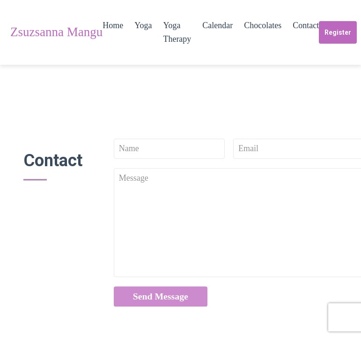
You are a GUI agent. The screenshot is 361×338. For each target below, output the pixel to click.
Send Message (160, 299)
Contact (306, 25)
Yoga (143, 25)
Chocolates (262, 25)
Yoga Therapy (177, 32)
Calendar (217, 25)
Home (113, 25)
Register (337, 32)
